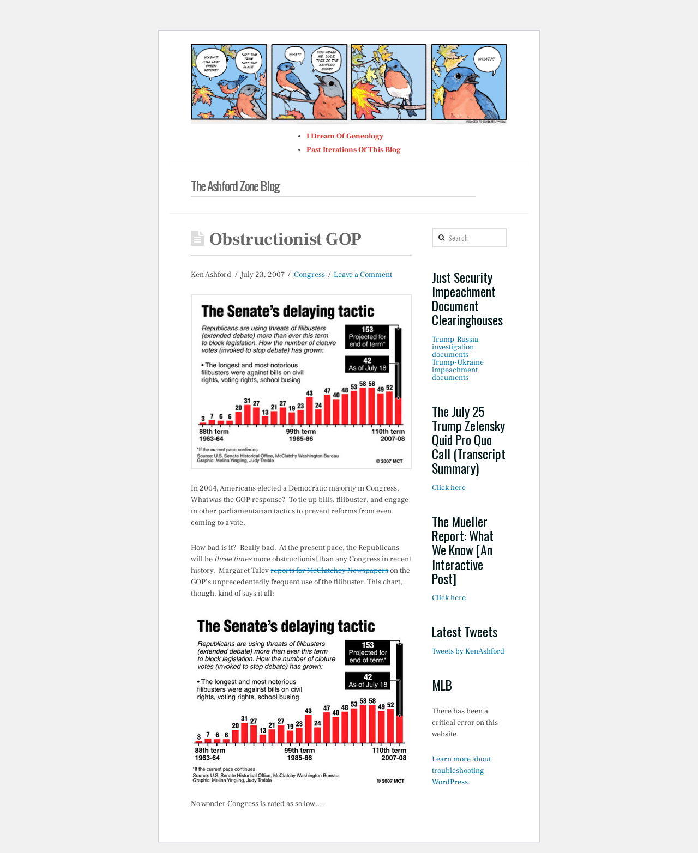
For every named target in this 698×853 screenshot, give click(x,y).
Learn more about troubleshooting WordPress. (461, 770)
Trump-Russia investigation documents (455, 347)
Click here (449, 488)
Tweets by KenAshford (468, 651)
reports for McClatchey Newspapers (329, 571)
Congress (309, 275)
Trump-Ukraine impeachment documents (458, 370)
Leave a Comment (363, 275)
